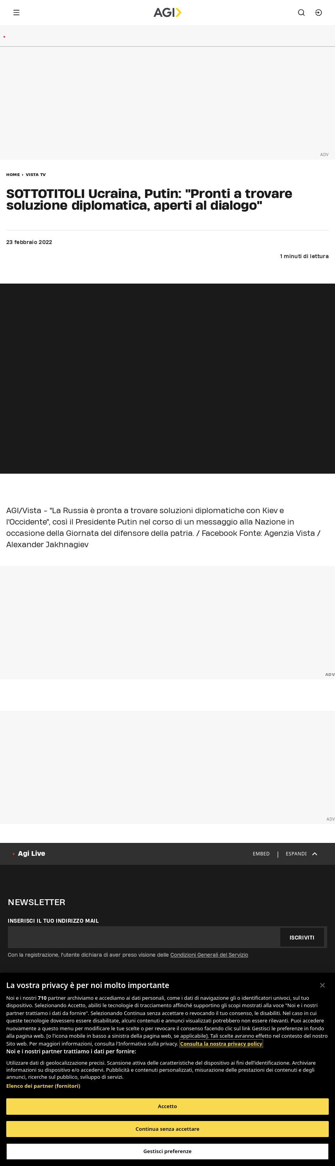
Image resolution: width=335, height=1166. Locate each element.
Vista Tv (36, 174)
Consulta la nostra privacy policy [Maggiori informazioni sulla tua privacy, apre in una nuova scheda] (221, 1043)
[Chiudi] (322, 985)
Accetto (167, 1106)
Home (13, 174)
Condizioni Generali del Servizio (209, 955)
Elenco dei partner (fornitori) (43, 1085)
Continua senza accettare (167, 1128)
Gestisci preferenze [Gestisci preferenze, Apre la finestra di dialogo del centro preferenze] (167, 1151)
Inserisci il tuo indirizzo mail (53, 920)
